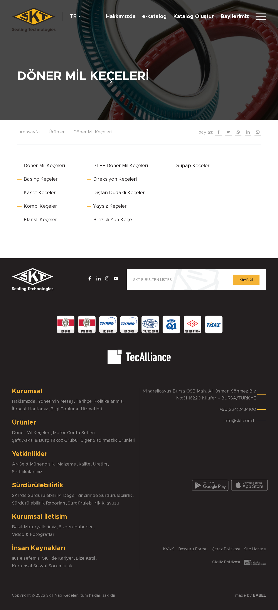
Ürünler (57, 132)
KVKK (168, 549)
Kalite (84, 464)
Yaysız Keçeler (110, 206)
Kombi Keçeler (40, 206)
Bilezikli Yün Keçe (112, 219)
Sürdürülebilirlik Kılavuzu (93, 503)
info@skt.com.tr (240, 421)
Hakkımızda (121, 16)
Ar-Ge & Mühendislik (33, 464)
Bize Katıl (85, 558)
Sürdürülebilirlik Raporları (38, 503)
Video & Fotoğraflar (33, 534)
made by (250, 596)
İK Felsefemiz (26, 558)
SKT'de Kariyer (57, 558)
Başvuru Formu (192, 549)
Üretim (100, 464)
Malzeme (66, 464)
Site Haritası (255, 549)
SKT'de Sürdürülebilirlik (36, 495)
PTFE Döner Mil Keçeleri (120, 165)
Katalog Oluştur (193, 16)
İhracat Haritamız (30, 409)
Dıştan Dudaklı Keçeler (119, 192)
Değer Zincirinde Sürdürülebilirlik (97, 495)
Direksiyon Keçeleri (115, 179)
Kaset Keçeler (40, 192)
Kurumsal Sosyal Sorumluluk (42, 566)
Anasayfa (29, 132)
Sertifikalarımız (27, 472)
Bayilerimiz (235, 16)
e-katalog (154, 16)
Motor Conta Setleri (74, 433)
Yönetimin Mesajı (55, 401)
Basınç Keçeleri (41, 179)
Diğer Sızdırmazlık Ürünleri (107, 440)
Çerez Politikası (226, 549)
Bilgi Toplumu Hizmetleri (76, 409)
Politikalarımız (108, 401)
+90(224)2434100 (237, 409)
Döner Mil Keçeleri (92, 132)
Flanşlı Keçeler (40, 219)
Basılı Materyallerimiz (34, 527)
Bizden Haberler (76, 527)
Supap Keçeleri (193, 165)
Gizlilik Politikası (226, 562)
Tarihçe (84, 401)
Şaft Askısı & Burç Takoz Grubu (45, 440)
